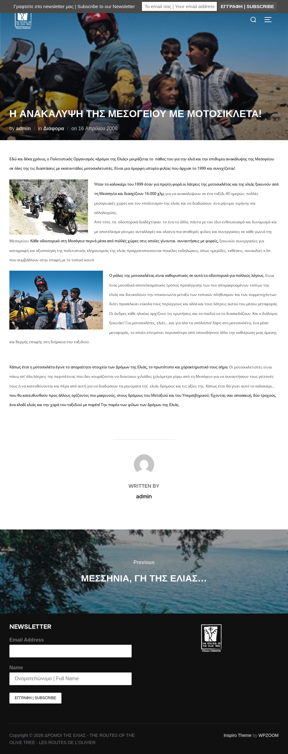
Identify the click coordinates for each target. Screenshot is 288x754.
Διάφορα (53, 128)
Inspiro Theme (237, 735)
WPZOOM (268, 735)
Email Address (26, 640)
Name (16, 667)
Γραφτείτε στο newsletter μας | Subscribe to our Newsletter (74, 6)
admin (23, 128)
